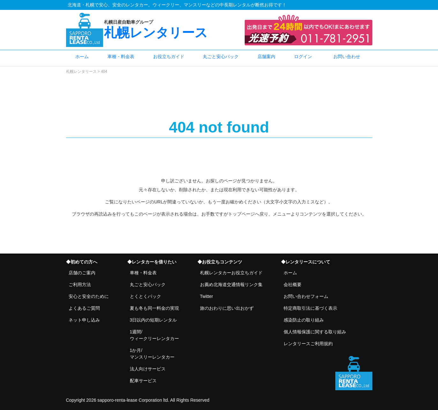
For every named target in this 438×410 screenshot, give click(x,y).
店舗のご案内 (82, 272)
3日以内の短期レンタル (153, 320)
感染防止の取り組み (304, 320)
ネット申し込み (84, 320)
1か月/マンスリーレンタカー (152, 354)
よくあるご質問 (84, 308)
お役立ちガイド (168, 56)
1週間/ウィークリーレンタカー (154, 335)
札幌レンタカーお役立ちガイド (231, 272)
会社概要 (292, 284)
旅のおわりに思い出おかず (227, 308)
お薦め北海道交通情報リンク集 (231, 284)
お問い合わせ (346, 56)
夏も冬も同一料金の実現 (154, 308)
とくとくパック (145, 296)
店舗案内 (266, 56)
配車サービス (143, 380)
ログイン (303, 56)
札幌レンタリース (171, 29)
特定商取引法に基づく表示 (310, 308)
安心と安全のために (89, 296)
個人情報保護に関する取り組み (315, 331)
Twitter (206, 296)
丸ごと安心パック (221, 56)
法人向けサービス (148, 368)
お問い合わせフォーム (306, 296)
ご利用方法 (80, 284)
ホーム (82, 56)
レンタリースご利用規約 (308, 343)
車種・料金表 (121, 56)
